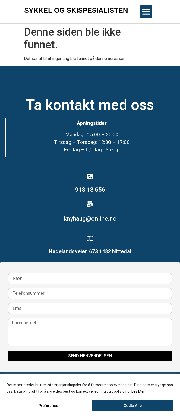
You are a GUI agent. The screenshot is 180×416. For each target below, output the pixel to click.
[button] (146, 11)
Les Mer (138, 391)
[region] (90, 395)
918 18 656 (90, 189)
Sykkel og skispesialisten (76, 10)
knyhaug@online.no (90, 218)
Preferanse (48, 406)
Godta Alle (133, 406)
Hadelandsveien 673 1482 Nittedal (90, 251)
